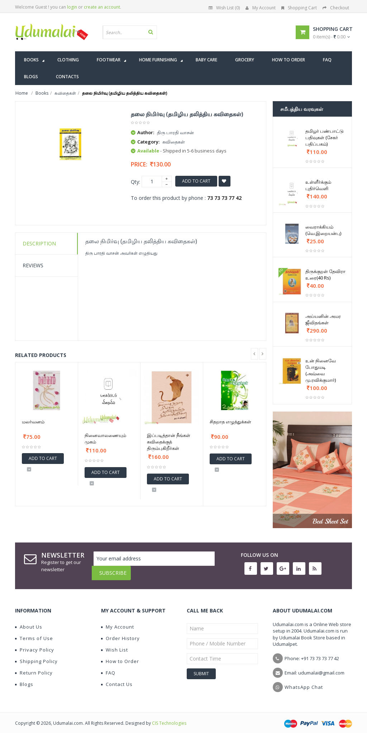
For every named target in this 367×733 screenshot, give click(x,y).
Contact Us (117, 679)
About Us (28, 621)
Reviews (33, 265)
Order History (120, 633)
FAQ (108, 667)
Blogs (24, 679)
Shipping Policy (36, 656)
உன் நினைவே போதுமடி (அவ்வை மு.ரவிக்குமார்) (320, 370)
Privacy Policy (34, 644)
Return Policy (34, 667)
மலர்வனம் (33, 421)
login (72, 7)
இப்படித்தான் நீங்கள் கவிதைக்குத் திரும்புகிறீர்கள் (168, 441)
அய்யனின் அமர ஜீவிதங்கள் (323, 319)
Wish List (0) (224, 8)
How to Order (120, 656)
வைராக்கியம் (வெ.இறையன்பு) (323, 230)
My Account (261, 8)
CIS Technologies (169, 718)
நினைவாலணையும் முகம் (105, 438)
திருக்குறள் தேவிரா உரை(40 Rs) (325, 274)
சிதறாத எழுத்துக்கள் (230, 421)
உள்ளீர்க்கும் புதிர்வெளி (318, 185)
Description (39, 243)
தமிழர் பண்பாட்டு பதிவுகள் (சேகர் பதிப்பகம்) (324, 137)
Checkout (336, 8)
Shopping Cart (299, 8)
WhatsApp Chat (304, 681)
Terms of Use (34, 633)
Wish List (114, 644)
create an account (102, 7)
